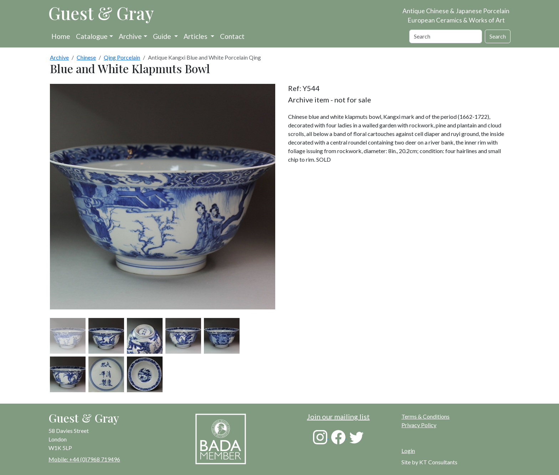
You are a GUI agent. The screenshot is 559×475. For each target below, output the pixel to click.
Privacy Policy (418, 424)
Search (497, 36)
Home (60, 36)
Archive (130, 36)
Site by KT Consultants (429, 462)
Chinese (86, 57)
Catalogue (92, 36)
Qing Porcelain (122, 57)
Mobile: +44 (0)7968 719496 (84, 459)
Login (408, 450)
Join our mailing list (338, 416)
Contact (232, 36)
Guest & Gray (101, 12)
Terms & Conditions (425, 416)
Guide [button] (163, 36)
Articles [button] (196, 36)
